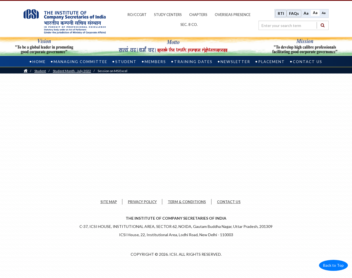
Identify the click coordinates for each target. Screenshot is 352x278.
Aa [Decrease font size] (324, 13)
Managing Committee (80, 61)
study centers (168, 14)
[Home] (25, 71)
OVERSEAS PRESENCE (233, 14)
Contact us (307, 61)
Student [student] (126, 61)
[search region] (293, 25)
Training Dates (193, 61)
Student (40, 71)
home (39, 61)
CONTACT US (229, 202)
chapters (198, 14)
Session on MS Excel (112, 71)
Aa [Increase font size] (306, 13)
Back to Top (333, 265)
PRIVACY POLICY (142, 202)
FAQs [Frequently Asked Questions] (294, 13)
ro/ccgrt (137, 14)
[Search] (323, 25)
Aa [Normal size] (315, 13)
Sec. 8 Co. (189, 24)
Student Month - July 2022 (72, 71)
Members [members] (155, 61)
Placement (271, 61)
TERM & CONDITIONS (187, 202)
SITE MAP (108, 202)
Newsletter (235, 61)
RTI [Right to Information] (281, 13)
